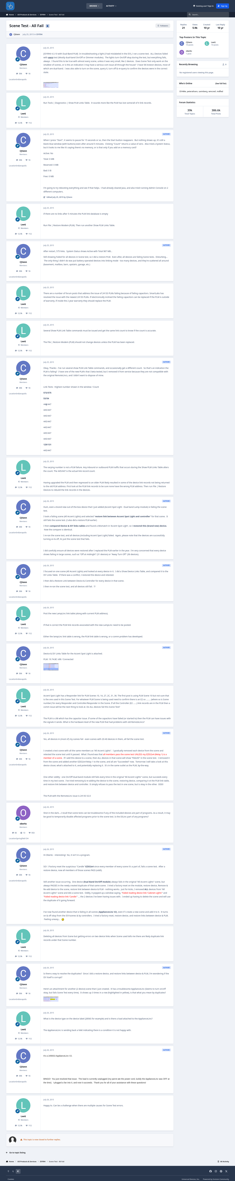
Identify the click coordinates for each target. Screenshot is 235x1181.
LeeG (23, 113)
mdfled (220, 91)
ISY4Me (182, 91)
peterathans (192, 91)
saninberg (203, 91)
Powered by (216, 1179)
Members (24, 117)
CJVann (17, 34)
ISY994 (39, 34)
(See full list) (220, 83)
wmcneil (212, 91)
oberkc (23, 823)
